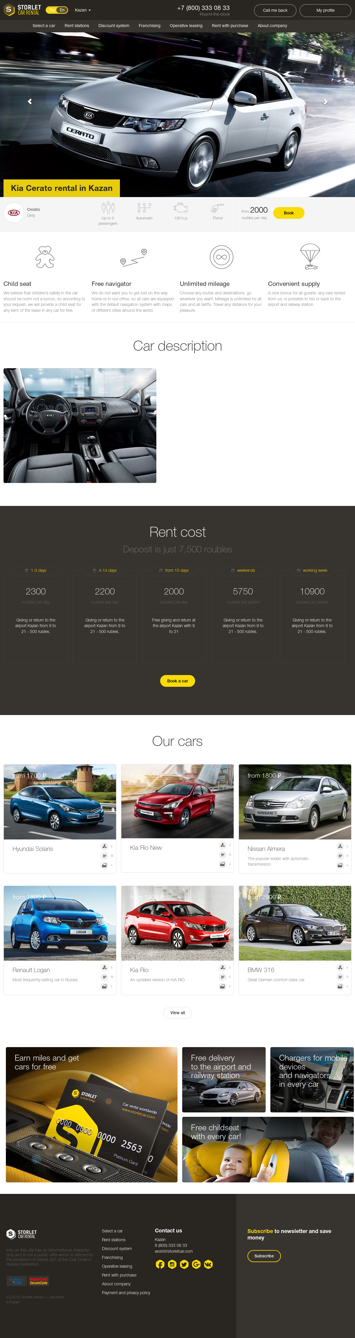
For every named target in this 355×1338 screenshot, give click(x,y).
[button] (26, 98)
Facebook (160, 1264)
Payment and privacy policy (126, 1293)
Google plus (196, 1264)
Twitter (184, 1264)
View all (177, 1013)
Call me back (275, 11)
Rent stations (77, 26)
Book (289, 213)
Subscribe (264, 1256)
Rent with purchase (230, 26)
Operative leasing (186, 26)
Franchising (149, 26)
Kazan (83, 10)
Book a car (177, 681)
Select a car (44, 26)
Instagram (172, 1264)
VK (208, 1264)
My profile (326, 11)
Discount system (113, 26)
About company (272, 26)
